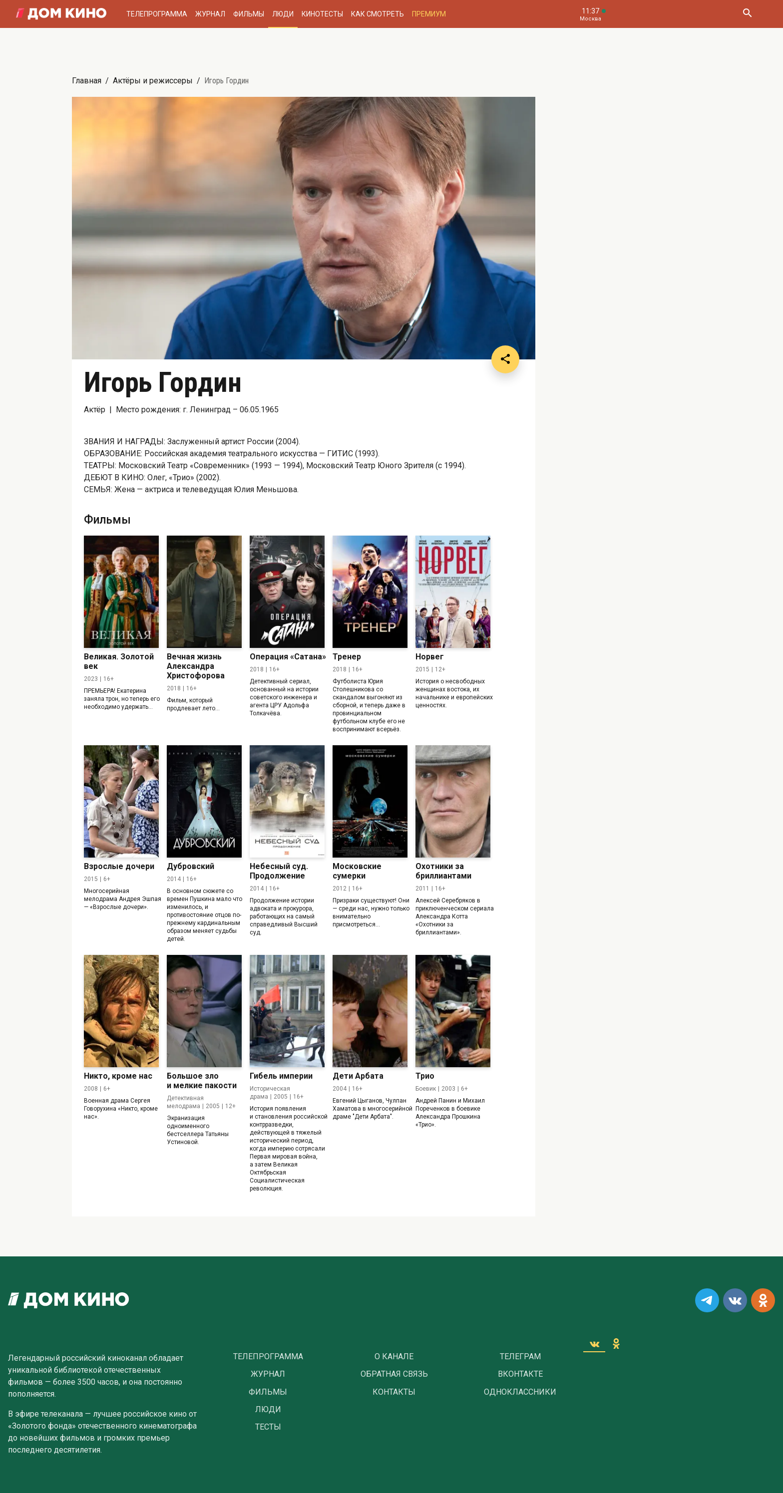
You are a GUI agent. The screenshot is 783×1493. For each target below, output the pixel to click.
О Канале (394, 1356)
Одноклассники (520, 1392)
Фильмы (248, 14)
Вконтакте (520, 1374)
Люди (283, 14)
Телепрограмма (156, 14)
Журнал (210, 14)
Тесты (268, 1427)
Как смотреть (377, 14)
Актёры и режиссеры (153, 80)
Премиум (429, 14)
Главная (86, 80)
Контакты (394, 1392)
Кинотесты (322, 14)
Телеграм (520, 1356)
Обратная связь (394, 1374)
